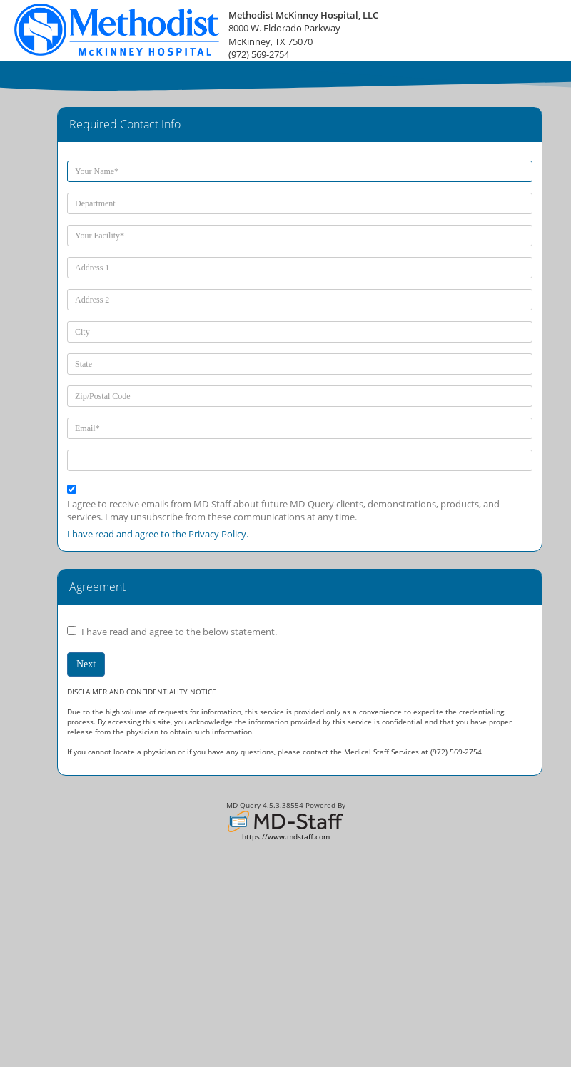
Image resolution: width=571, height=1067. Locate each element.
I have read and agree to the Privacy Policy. (157, 533)
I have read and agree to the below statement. (179, 631)
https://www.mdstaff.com (286, 836)
